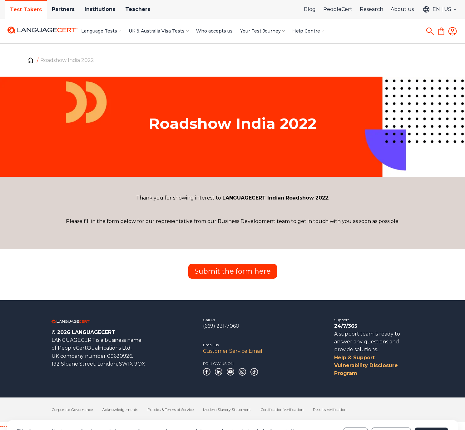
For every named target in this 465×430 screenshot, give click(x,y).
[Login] (453, 31)
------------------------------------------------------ (50, 426)
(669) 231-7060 (221, 326)
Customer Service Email (232, 351)
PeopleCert (337, 9)
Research (371, 9)
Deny (356, 407)
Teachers (137, 9)
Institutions (100, 9)
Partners (63, 9)
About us (402, 9)
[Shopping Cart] (441, 31)
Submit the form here (233, 271)
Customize (391, 407)
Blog (310, 9)
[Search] (430, 31)
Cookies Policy (95, 410)
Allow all (431, 407)
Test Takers (26, 10)
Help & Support (354, 358)
